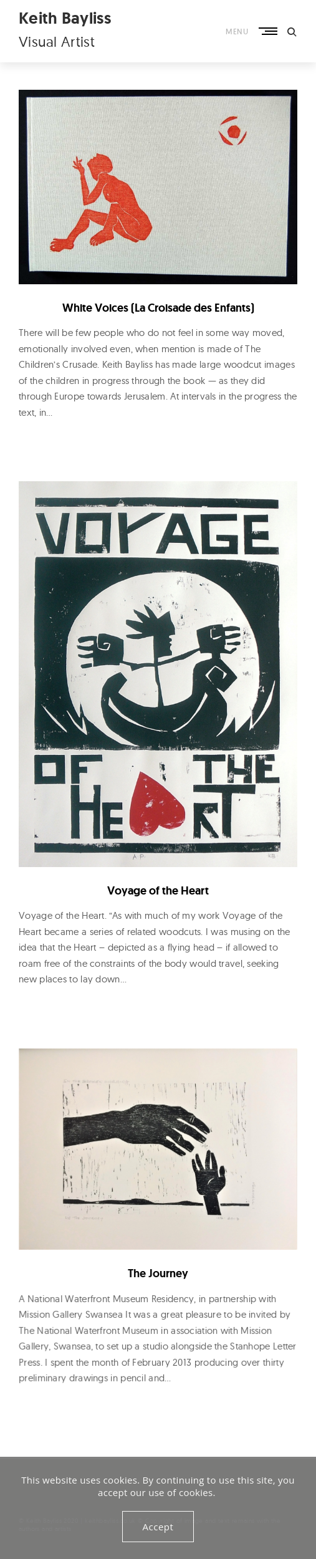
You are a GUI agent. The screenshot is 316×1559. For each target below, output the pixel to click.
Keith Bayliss (65, 18)
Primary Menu (267, 31)
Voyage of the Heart (158, 890)
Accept (158, 1526)
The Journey (158, 1272)
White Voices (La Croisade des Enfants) (158, 307)
